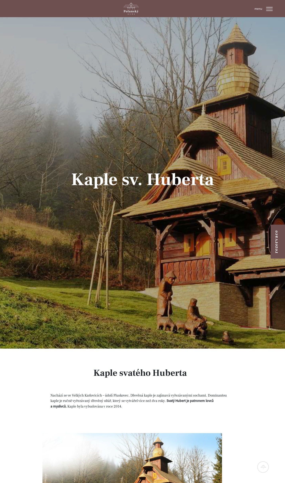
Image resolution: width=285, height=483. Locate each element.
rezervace (276, 241)
